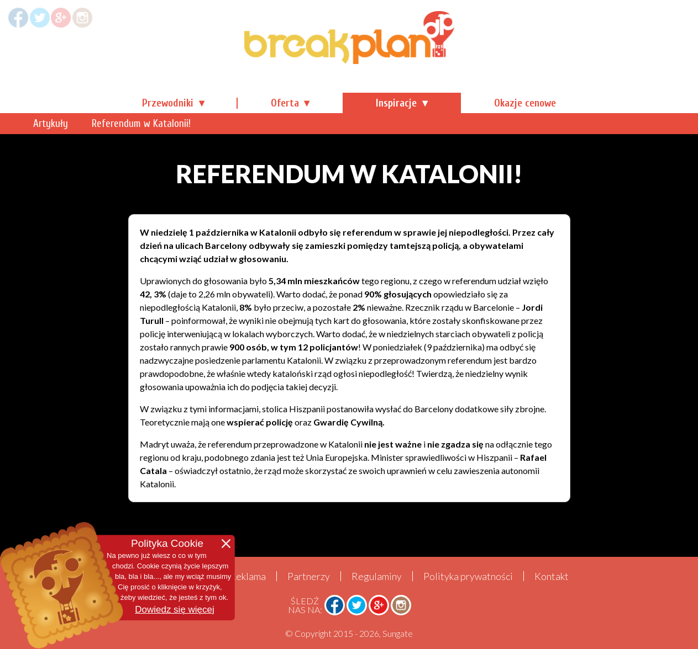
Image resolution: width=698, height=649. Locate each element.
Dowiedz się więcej (174, 609)
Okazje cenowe (525, 103)
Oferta (285, 103)
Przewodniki (167, 103)
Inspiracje (396, 103)
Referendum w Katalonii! (250, 124)
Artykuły (159, 124)
